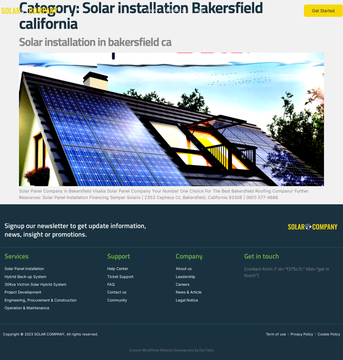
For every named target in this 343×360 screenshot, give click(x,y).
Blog (199, 10)
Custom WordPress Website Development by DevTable (171, 350)
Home (152, 10)
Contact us (176, 10)
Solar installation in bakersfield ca (95, 41)
